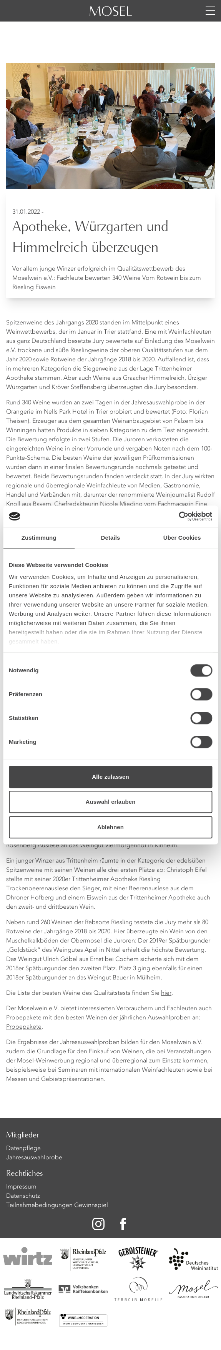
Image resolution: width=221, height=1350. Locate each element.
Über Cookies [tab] (182, 537)
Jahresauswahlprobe (34, 1158)
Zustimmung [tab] (39, 537)
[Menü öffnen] (210, 10)
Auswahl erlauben (111, 801)
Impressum (21, 1187)
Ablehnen (110, 827)
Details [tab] (110, 537)
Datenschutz (23, 1196)
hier (166, 993)
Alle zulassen (110, 776)
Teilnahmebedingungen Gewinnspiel (57, 1205)
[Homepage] (110, 15)
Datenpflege (23, 1149)
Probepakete (24, 1027)
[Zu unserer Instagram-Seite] (98, 1224)
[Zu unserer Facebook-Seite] (124, 1224)
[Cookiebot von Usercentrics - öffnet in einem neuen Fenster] (178, 516)
